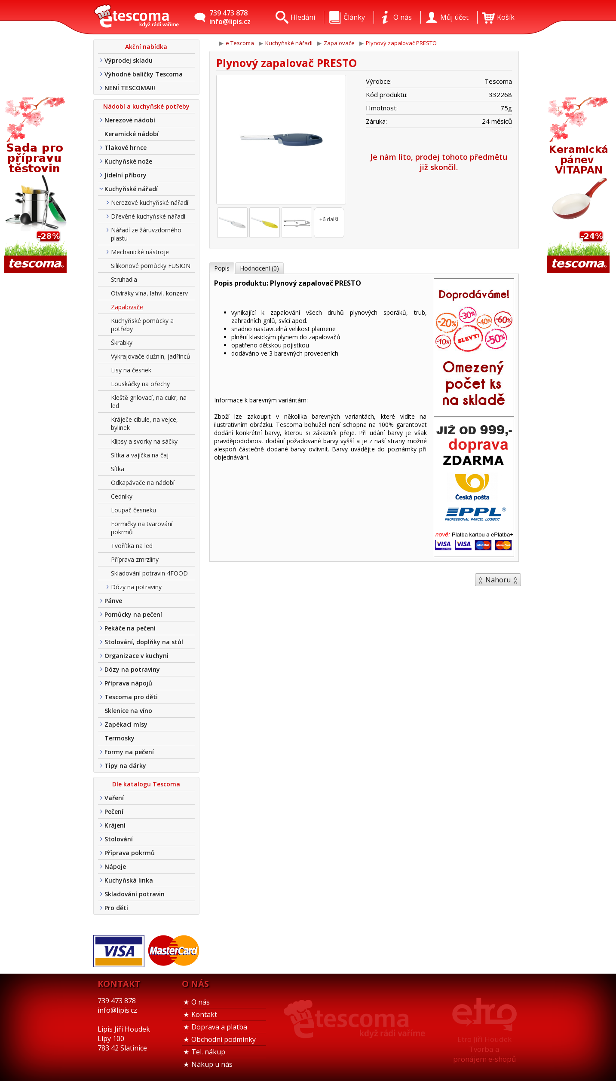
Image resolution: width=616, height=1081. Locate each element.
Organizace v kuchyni (136, 656)
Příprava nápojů (128, 683)
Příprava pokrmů (129, 853)
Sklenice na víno (128, 710)
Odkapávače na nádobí (143, 482)
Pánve (113, 601)
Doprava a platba (219, 1027)
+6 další (328, 219)
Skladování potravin (134, 894)
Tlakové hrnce (125, 147)
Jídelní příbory (125, 175)
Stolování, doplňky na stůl (143, 642)
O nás (200, 1002)
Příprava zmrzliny (135, 559)
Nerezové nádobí (129, 120)
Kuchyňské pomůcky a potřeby (142, 325)
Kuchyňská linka (128, 880)
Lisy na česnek (131, 370)
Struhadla (124, 279)
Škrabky (121, 342)
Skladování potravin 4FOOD (149, 573)
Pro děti (116, 908)
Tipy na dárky (125, 765)
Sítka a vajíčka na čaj (140, 455)
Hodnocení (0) (259, 268)
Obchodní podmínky (223, 1039)
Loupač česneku (133, 510)
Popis (222, 268)
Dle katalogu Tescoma (146, 784)
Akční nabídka (146, 47)
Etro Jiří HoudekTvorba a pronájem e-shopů (484, 1049)
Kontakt (204, 1014)
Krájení (115, 825)
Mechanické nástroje (140, 252)
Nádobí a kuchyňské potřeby (146, 106)
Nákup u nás (212, 1064)
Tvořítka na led (132, 546)
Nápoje (115, 866)
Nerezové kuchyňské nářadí (149, 202)
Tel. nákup (208, 1052)
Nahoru (498, 580)
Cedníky (121, 496)
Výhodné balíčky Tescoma (143, 74)
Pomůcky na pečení (133, 614)
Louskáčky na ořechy (140, 384)
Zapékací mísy (125, 724)
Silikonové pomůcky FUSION (150, 266)
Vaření (114, 798)
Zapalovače (127, 307)
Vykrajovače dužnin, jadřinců (150, 356)
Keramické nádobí (131, 134)
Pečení (113, 811)
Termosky (119, 738)
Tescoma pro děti (131, 697)
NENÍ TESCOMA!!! (129, 88)
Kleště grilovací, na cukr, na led (149, 401)
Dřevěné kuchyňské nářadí (148, 216)
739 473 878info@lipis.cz (230, 17)
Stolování (118, 839)
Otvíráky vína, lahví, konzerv (149, 293)
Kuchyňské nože (128, 161)
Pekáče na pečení (130, 628)
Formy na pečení (129, 752)
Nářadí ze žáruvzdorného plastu (146, 234)
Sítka (117, 469)
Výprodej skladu (128, 60)
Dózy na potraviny (136, 587)
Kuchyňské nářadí (131, 189)
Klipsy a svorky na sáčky (144, 441)
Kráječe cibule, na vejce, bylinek (144, 423)
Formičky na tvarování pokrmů (141, 528)
